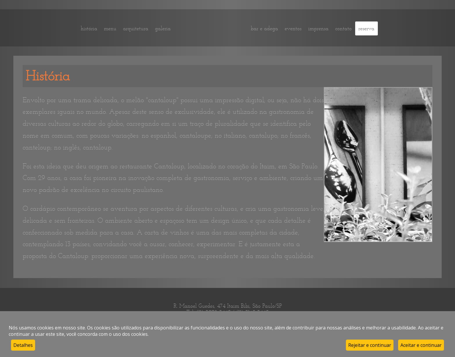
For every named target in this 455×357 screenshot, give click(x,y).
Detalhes (23, 345)
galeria (163, 28)
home (210, 28)
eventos (293, 28)
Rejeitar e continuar (369, 345)
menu (110, 28)
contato (343, 28)
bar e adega (264, 28)
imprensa (318, 28)
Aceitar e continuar (421, 345)
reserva (366, 28)
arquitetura (135, 28)
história (89, 28)
